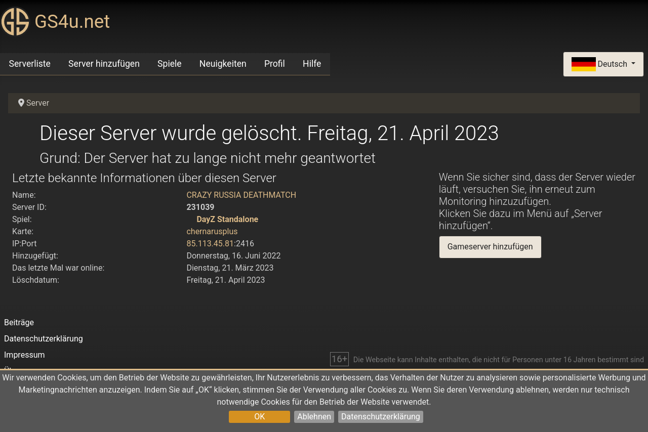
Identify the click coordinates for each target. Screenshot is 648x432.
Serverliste (30, 64)
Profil (274, 64)
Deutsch (600, 64)
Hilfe (312, 64)
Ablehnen (314, 416)
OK (259, 416)
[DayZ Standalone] (190, 219)
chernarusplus (211, 231)
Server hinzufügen (104, 64)
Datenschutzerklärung (380, 416)
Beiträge (19, 322)
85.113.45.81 (210, 243)
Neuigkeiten (223, 64)
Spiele (169, 64)
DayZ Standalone (227, 219)
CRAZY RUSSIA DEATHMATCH (241, 195)
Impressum (24, 355)
